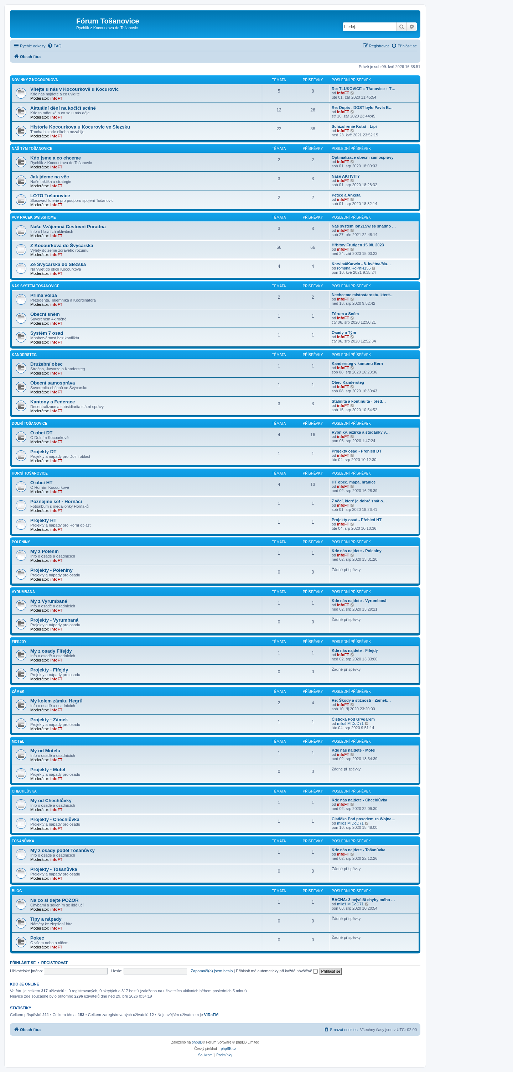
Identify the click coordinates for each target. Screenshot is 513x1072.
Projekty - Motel (47, 769)
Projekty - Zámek (49, 719)
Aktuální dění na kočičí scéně (63, 108)
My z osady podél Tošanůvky (62, 850)
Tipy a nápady (46, 919)
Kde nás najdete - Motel (353, 750)
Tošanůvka (23, 841)
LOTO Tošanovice (50, 195)
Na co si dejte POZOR (54, 900)
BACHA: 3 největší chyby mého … (363, 900)
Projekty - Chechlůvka (54, 819)
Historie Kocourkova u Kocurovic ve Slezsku (80, 127)
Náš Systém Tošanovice (35, 286)
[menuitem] (54, 46)
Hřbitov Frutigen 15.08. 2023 (358, 245)
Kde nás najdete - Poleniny (357, 551)
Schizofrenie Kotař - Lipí (354, 126)
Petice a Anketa (346, 195)
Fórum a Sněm (345, 314)
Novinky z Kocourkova (35, 80)
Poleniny (21, 542)
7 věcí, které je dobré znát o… (359, 501)
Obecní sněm (45, 314)
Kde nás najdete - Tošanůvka (358, 850)
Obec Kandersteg (348, 382)
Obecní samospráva (52, 383)
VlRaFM (211, 1015)
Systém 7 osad (46, 333)
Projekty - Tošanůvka (53, 869)
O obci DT (41, 432)
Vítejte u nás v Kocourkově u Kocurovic (74, 89)
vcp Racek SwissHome (34, 217)
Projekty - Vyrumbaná (54, 620)
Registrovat (54, 963)
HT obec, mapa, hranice (353, 482)
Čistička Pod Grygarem (353, 719)
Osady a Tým (344, 332)
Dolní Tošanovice (29, 423)
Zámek (18, 692)
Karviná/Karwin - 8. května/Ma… (361, 264)
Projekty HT (43, 520)
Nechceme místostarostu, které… (363, 295)
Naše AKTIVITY (346, 176)
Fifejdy (19, 642)
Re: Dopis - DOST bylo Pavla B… (362, 107)
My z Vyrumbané (48, 601)
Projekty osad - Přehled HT (357, 520)
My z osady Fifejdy (51, 651)
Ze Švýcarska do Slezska (58, 264)
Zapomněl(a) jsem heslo (212, 971)
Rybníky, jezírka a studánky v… (361, 432)
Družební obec (46, 364)
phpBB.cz (228, 1049)
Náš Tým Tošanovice (32, 149)
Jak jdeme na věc (49, 176)
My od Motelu (45, 750)
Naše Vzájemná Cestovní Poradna (68, 226)
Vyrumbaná (23, 592)
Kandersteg (24, 355)
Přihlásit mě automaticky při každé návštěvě (277, 971)
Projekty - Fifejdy (49, 670)
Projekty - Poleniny (51, 570)
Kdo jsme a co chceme (55, 158)
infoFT (56, 98)
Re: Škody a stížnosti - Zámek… (361, 700)
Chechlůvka (24, 791)
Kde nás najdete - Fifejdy (355, 650)
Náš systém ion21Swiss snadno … (364, 226)
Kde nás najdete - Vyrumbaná (359, 600)
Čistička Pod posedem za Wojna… (363, 819)
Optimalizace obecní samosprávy (363, 157)
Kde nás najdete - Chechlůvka (359, 800)
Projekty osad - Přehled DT (357, 451)
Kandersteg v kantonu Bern (357, 363)
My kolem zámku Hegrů (56, 701)
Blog (17, 891)
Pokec (37, 938)
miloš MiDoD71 (350, 723)
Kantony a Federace (52, 401)
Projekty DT (43, 451)
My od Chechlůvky (51, 800)
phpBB (197, 1042)
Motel (18, 741)
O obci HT (41, 482)
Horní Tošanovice (30, 473)
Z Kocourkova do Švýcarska (61, 245)
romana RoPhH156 (353, 268)
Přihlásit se (23, 963)
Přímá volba (43, 295)
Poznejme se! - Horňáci (56, 501)
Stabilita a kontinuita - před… (359, 401)
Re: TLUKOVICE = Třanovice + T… (363, 89)
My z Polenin (44, 551)
